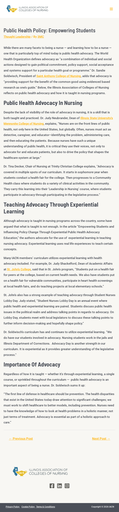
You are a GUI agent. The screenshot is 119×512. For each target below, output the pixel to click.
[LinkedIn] (59, 485)
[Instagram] (67, 485)
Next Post (101, 438)
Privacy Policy (13, 507)
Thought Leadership (17, 36)
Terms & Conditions (45, 507)
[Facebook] (52, 485)
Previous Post (21, 438)
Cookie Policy (28, 507)
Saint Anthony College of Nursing (58, 76)
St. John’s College (19, 269)
